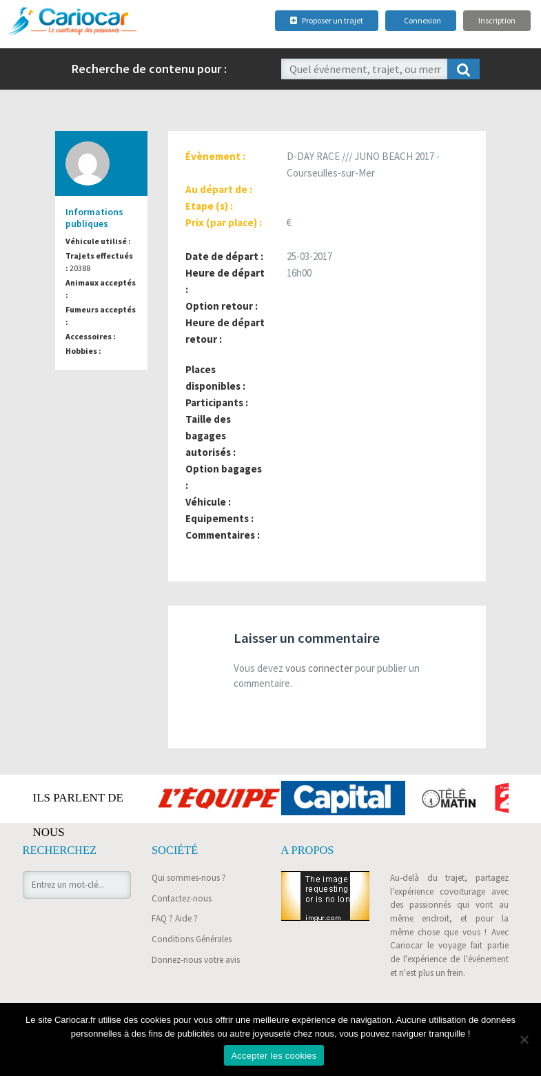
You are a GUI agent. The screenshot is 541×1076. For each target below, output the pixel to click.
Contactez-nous (182, 898)
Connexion (422, 20)
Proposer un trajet (326, 20)
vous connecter (319, 668)
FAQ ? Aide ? (175, 918)
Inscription (497, 20)
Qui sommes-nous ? (189, 878)
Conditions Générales (192, 939)
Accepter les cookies (273, 1055)
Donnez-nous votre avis (196, 960)
